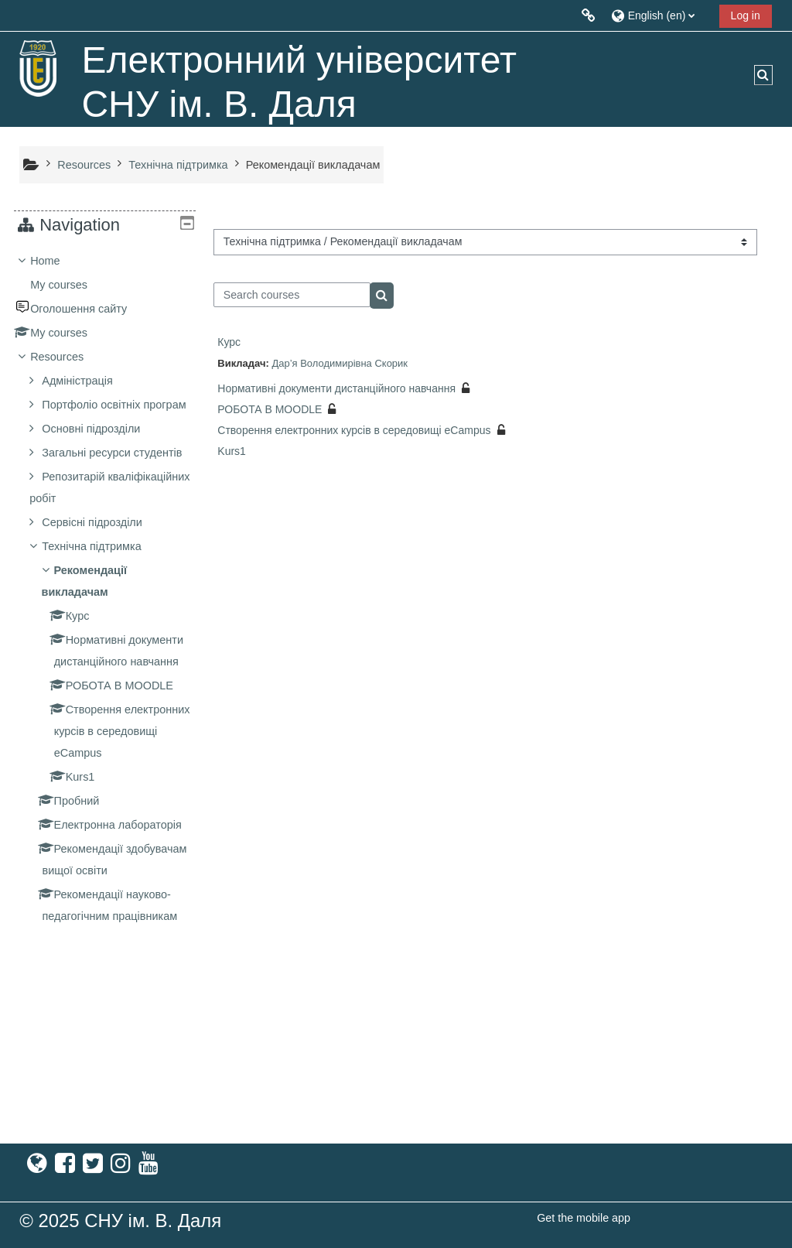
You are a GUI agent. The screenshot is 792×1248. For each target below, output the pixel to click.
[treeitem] (105, 675)
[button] (659, 15)
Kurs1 (231, 451)
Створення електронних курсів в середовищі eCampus (353, 430)
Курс (229, 342)
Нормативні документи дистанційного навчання (336, 388)
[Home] (39, 68)
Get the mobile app (583, 1218)
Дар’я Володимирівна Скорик (339, 363)
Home (57, 261)
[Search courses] (291, 294)
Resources (68, 356)
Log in (745, 15)
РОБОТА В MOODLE (269, 409)
